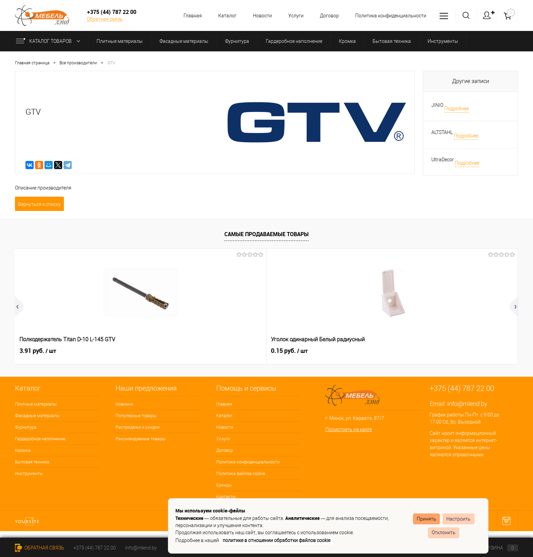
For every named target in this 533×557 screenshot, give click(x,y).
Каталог (222, 15)
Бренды (224, 485)
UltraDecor (442, 159)
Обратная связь (105, 19)
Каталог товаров (49, 41)
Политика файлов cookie (240, 473)
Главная (186, 15)
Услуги (292, 15)
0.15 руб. (138, 351)
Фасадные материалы (37, 415)
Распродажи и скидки (137, 427)
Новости (258, 15)
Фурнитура (25, 427)
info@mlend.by (467, 403)
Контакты (226, 496)
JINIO (437, 105)
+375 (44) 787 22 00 (94, 548)
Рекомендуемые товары (141, 438)
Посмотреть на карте (348, 429)
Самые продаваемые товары (266, 234)
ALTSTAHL (442, 132)
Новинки (124, 404)
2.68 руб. (333, 350)
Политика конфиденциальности (389, 15)
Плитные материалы (36, 404)
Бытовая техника (32, 461)
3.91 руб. (37, 351)
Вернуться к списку (39, 204)
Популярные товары (136, 415)
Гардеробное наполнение (40, 438)
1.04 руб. (239, 351)
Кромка (23, 450)
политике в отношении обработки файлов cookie (276, 540)
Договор (327, 15)
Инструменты (29, 473)
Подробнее (456, 108)
